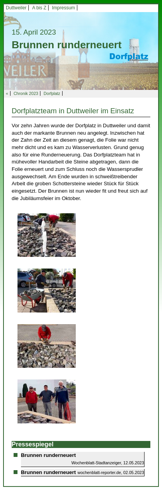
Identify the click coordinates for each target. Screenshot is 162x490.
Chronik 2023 (26, 93)
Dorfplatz (52, 93)
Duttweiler (16, 8)
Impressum (63, 8)
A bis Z (39, 8)
